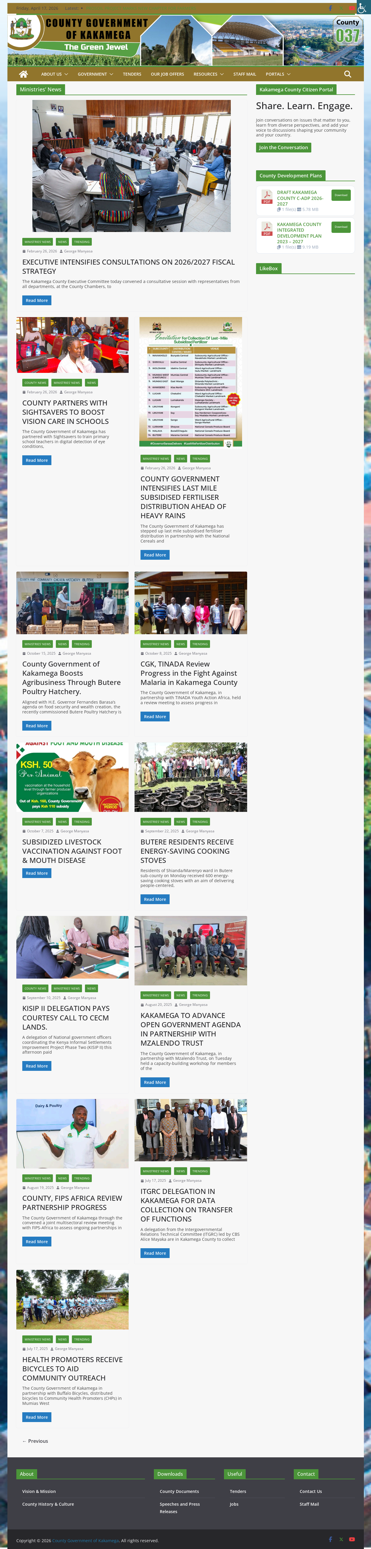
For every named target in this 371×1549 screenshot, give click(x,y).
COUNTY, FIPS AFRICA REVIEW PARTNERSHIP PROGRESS (72, 1202)
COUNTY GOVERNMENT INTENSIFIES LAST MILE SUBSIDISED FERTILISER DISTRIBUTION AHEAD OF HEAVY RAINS (183, 497)
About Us (51, 74)
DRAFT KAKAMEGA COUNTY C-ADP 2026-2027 (300, 198)
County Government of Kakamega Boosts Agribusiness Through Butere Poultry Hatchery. (71, 677)
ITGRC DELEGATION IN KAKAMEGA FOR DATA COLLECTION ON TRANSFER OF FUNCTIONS (186, 1205)
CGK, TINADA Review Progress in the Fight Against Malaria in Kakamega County (188, 673)
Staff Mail (309, 1504)
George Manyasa (78, 251)
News (62, 242)
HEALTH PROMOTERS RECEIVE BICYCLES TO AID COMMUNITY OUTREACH (72, 1368)
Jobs (234, 1504)
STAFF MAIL (244, 74)
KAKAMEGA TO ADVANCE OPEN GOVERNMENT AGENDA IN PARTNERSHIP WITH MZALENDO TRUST (190, 1029)
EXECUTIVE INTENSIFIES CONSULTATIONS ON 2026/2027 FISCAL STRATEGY (128, 266)
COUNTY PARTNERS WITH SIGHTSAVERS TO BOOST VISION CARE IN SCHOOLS (65, 412)
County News (35, 383)
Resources (205, 74)
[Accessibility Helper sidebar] (364, 7)
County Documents (179, 1491)
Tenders (132, 74)
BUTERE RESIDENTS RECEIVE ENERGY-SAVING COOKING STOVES (187, 851)
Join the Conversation (283, 147)
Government (92, 74)
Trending (81, 242)
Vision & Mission (39, 1491)
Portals (275, 74)
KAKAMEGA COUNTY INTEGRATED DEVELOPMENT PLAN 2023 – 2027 (299, 233)
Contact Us (311, 1491)
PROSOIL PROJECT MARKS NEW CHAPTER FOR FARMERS (141, 8)
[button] (65, 74)
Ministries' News (37, 242)
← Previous (35, 1441)
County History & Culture (48, 1504)
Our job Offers (167, 74)
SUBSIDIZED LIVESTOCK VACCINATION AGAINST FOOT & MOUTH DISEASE (72, 851)
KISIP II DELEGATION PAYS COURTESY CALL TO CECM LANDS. (66, 1017)
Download (341, 195)
